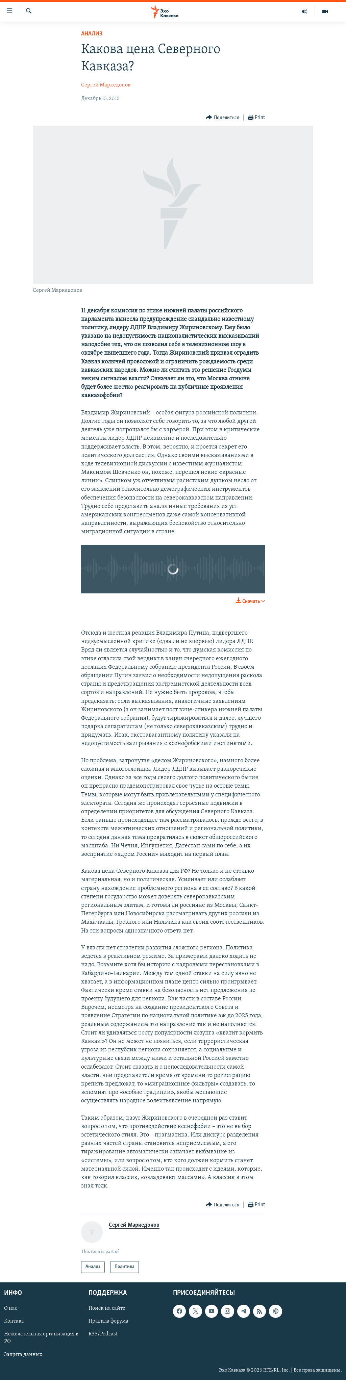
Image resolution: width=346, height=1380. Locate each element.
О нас (10, 1308)
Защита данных (23, 1354)
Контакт (14, 1321)
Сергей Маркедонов (105, 85)
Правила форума (108, 1321)
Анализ (91, 34)
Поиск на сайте (107, 1308)
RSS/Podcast (103, 1334)
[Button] (222, 117)
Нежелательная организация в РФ (41, 1337)
